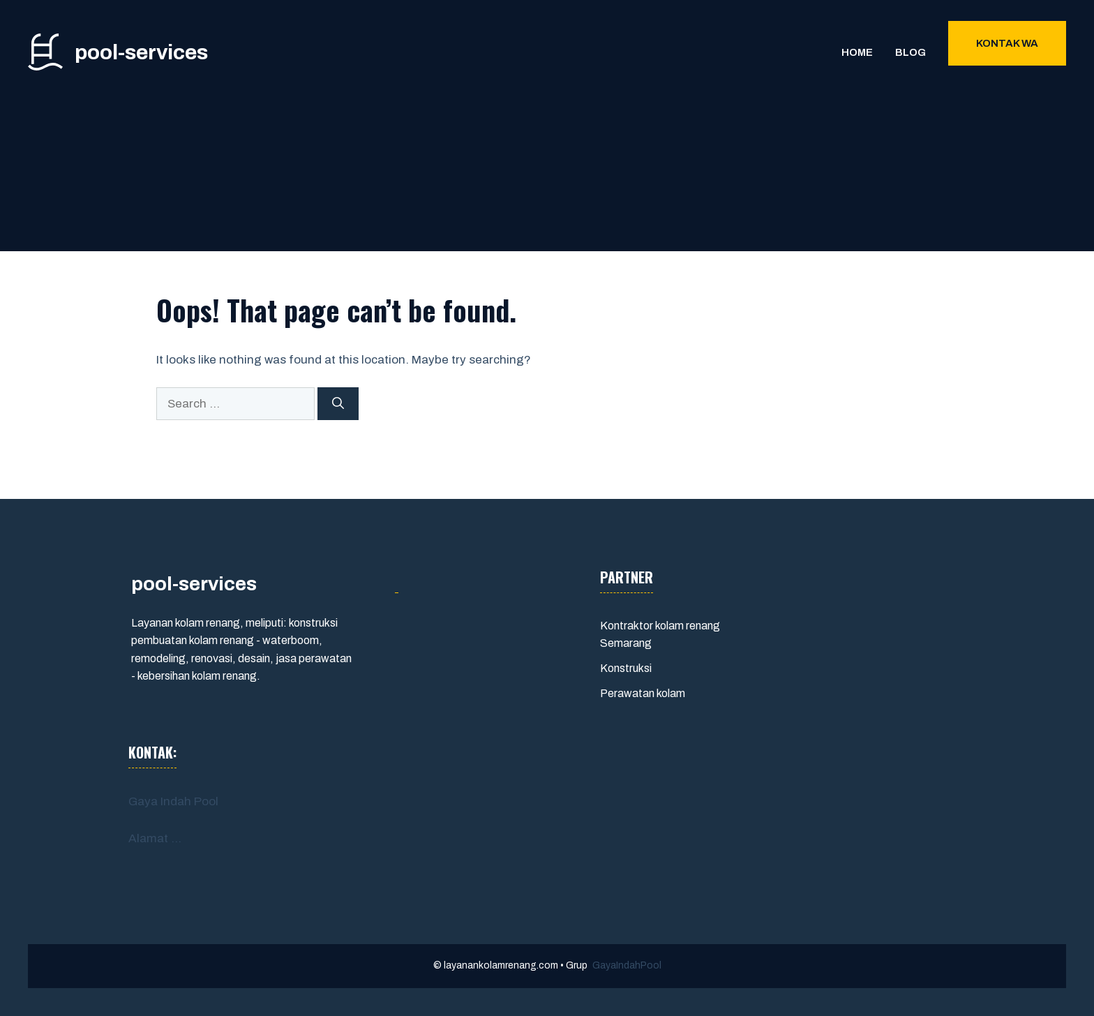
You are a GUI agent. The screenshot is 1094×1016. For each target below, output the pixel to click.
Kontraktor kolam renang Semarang (660, 635)
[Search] (338, 404)
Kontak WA (1007, 43)
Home (857, 52)
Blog (910, 52)
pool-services (141, 52)
